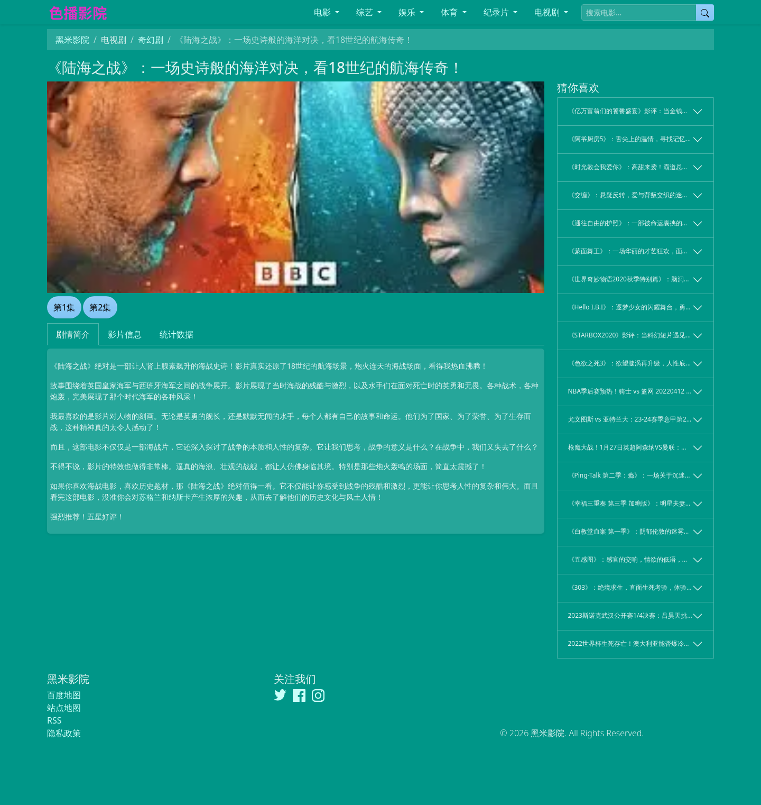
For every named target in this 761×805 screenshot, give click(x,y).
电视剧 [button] (548, 12)
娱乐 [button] (407, 12)
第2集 (100, 307)
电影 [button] (323, 12)
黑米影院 (72, 39)
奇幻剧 (150, 39)
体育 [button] (450, 12)
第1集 (64, 307)
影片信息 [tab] (125, 334)
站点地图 (64, 707)
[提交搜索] (705, 12)
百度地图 (64, 695)
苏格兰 (150, 497)
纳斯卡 (180, 497)
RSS (54, 720)
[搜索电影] (639, 12)
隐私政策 (64, 733)
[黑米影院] (126, 12)
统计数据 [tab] (176, 334)
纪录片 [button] (497, 12)
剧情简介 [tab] (73, 334)
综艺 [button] (365, 12)
